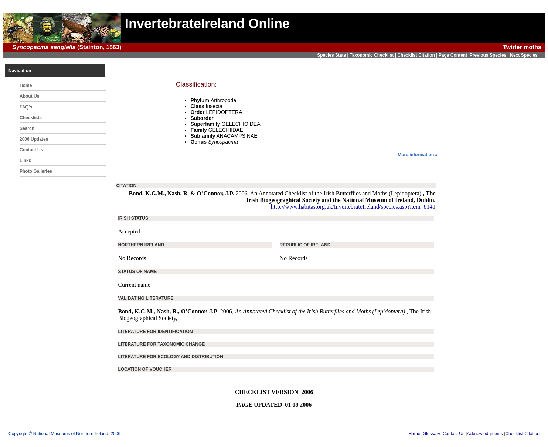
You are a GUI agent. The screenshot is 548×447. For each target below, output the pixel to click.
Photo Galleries (36, 171)
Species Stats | (333, 55)
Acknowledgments (485, 433)
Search (27, 128)
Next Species (524, 55)
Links (25, 160)
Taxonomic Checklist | (373, 55)
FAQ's (26, 107)
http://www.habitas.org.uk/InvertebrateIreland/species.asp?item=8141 (353, 207)
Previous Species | (490, 55)
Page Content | (454, 55)
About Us (29, 96)
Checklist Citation (522, 433)
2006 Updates (34, 139)
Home (26, 85)
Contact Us (31, 149)
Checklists (31, 117)
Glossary (431, 433)
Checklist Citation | (417, 55)
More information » (418, 154)
